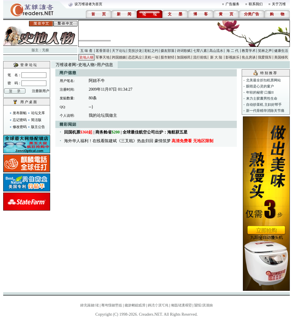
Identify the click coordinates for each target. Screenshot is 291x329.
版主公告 (38, 127)
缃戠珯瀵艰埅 (181, 305)
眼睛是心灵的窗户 (260, 86)
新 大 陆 (216, 57)
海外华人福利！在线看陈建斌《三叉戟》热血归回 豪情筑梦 (138, 141)
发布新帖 (20, 113)
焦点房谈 (249, 57)
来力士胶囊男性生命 (261, 98)
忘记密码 (20, 120)
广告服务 (232, 4)
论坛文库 (38, 113)
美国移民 (281, 57)
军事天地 (103, 57)
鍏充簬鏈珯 (89, 305)
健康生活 (281, 51)
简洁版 (36, 120)
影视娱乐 (232, 57)
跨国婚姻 (119, 57)
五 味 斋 (86, 51)
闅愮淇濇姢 (203, 305)
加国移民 (184, 57)
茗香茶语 (103, 51)
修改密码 (20, 127)
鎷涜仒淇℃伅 (158, 305)
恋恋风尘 (135, 57)
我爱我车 (265, 57)
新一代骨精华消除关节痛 (265, 111)
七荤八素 (200, 51)
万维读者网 (66, 65)
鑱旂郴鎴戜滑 (135, 305)
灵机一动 (151, 57)
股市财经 (167, 57)
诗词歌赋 (184, 51)
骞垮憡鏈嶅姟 (111, 305)
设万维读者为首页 (88, 4)
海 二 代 (232, 51)
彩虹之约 (151, 51)
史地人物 (86, 57)
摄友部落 (167, 51)
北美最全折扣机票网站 (263, 80)
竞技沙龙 (135, 51)
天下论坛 (119, 51)
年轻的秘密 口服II (260, 92)
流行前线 (200, 57)
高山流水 (216, 51)
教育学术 (249, 51)
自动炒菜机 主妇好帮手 (264, 105)
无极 (45, 50)
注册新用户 (40, 91)
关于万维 (279, 4)
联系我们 (256, 4)
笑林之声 (265, 51)
